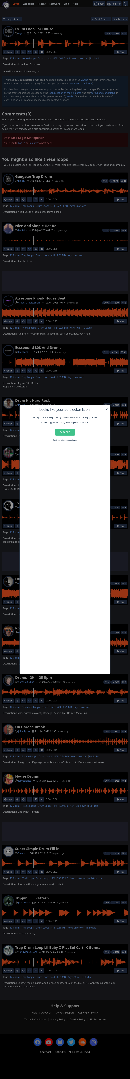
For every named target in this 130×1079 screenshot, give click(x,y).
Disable (65, 432)
